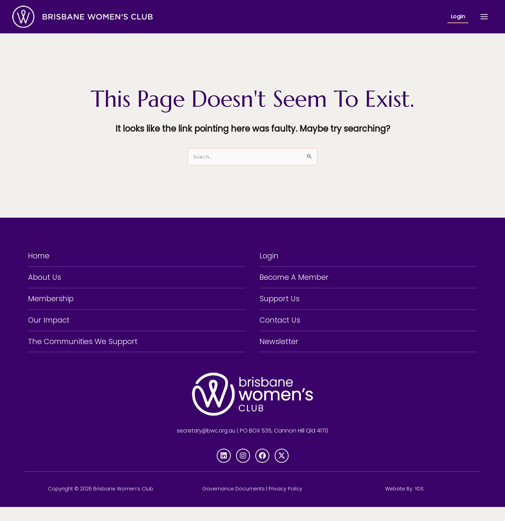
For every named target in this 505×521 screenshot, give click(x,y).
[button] (458, 16)
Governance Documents (233, 502)
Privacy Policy (285, 502)
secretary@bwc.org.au (206, 445)
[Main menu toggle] (484, 16)
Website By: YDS (404, 502)
